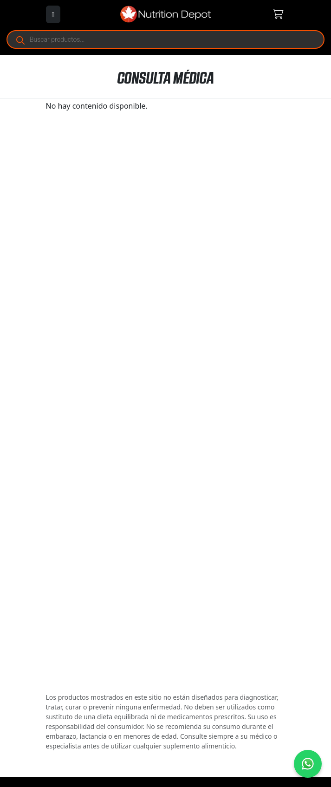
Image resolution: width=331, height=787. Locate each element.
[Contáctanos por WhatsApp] (308, 764)
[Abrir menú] (53, 14)
